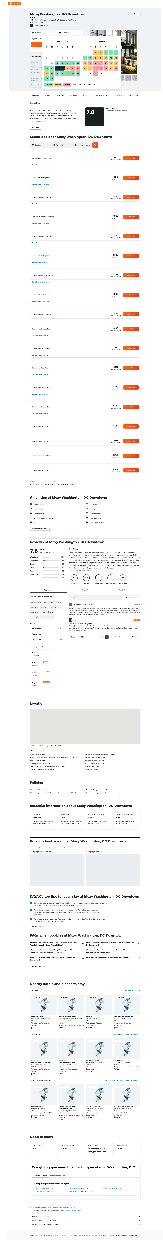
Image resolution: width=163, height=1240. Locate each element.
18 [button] (57, 68)
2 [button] (46, 58)
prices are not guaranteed (73, 1232)
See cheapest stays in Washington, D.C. (126, 1056)
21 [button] (73, 68)
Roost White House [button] (37, 1128)
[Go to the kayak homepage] (14, 3)
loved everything (55, 629)
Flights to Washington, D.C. (44, 1210)
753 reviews (43, 25)
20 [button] (67, 68)
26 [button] (62, 73)
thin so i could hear (46, 634)
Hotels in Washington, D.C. (44, 1213)
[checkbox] (41, 675)
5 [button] (62, 58)
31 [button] (52, 79)
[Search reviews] (97, 619)
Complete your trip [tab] (40, 1197)
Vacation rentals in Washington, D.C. (81, 1213)
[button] (3, 3)
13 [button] (67, 63)
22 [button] (78, 68)
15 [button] (78, 63)
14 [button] (73, 63)
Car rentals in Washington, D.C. (79, 1210)
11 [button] (57, 63)
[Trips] (3, 49)
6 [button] (67, 58)
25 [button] (57, 73)
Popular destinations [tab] (57, 1197)
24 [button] (52, 73)
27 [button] (67, 73)
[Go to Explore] (3, 34)
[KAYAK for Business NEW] (3, 43)
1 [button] (95, 53)
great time (34, 634)
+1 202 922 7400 (36, 22)
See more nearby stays (132, 1012)
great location (48, 625)
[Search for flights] (3, 10)
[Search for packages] (3, 23)
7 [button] (72, 58)
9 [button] (46, 63)
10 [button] (52, 63)
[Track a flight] (3, 39)
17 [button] (52, 68)
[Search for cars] (3, 19)
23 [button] (47, 73)
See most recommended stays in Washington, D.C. (122, 1102)
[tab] (48, 612)
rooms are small (36, 625)
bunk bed (44, 629)
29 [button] (78, 73)
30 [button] (47, 79)
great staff (59, 625)
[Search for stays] (3, 14)
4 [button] (57, 58)
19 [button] (62, 68)
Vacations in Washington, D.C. (112, 1210)
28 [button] (73, 73)
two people (34, 639)
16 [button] (47, 68)
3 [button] (51, 58)
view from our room (47, 639)
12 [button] (62, 63)
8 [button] (77, 58)
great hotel (34, 629)
